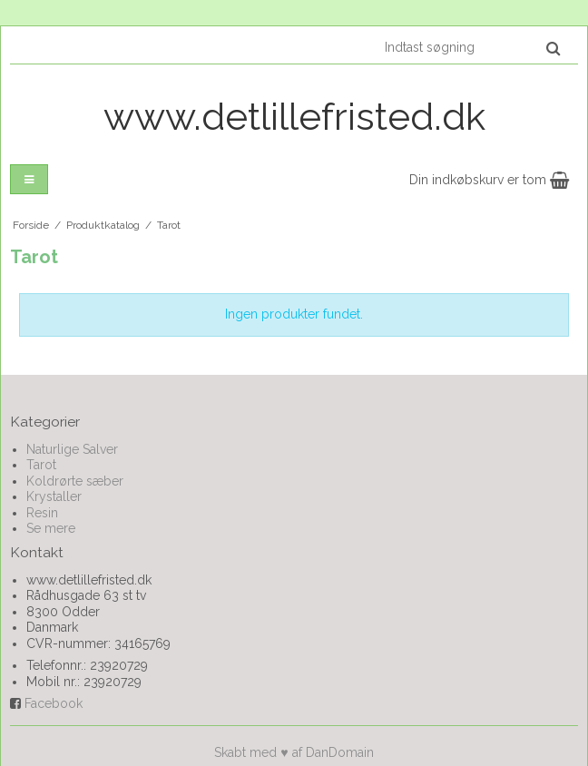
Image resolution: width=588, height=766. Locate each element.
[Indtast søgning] (471, 47)
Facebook (53, 703)
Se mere (50, 528)
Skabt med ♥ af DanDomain (293, 752)
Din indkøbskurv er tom (489, 179)
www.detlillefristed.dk (294, 116)
